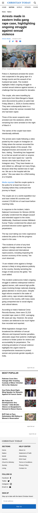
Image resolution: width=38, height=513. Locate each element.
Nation (11, 7)
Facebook (6, 478)
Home (4, 7)
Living (4, 468)
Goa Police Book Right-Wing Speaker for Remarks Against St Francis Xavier (12, 392)
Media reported (8, 182)
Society (4, 465)
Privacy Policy (23, 465)
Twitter (6, 481)
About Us (22, 450)
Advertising (23, 456)
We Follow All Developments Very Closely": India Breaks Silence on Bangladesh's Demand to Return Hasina (12, 405)
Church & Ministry (8, 462)
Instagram (7, 484)
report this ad (30, 367)
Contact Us (23, 468)
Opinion (28, 7)
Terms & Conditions (25, 462)
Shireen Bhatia (6, 38)
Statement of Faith (25, 453)
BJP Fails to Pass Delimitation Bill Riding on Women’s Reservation (12, 416)
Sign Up (19, 506)
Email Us (6, 487)
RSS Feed (22, 459)
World (19, 7)
